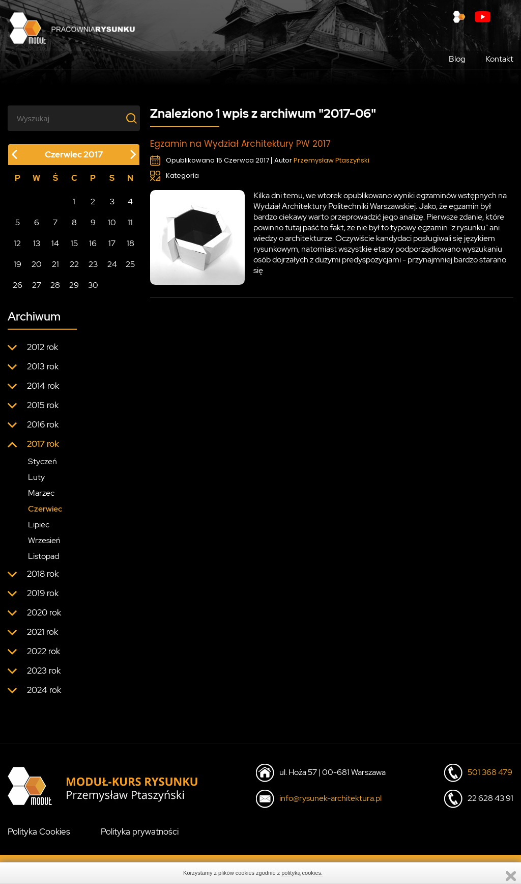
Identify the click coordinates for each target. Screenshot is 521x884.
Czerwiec (45, 508)
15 (74, 243)
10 (112, 222)
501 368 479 (490, 772)
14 (55, 243)
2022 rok (43, 651)
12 (17, 243)
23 (93, 264)
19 (17, 264)
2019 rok (43, 593)
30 (93, 285)
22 (74, 264)
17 (111, 243)
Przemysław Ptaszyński (331, 160)
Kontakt (499, 58)
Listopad (43, 556)
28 (55, 285)
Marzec (41, 493)
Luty (36, 477)
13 (36, 243)
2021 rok (42, 631)
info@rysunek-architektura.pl (330, 798)
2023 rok (44, 670)
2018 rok (43, 573)
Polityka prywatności (140, 831)
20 (37, 264)
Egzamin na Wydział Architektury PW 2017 (240, 144)
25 (130, 264)
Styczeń (42, 461)
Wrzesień (44, 540)
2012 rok (42, 347)
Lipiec (38, 524)
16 (93, 243)
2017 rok (43, 443)
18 (130, 243)
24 (112, 264)
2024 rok (44, 689)
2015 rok (43, 405)
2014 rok (43, 385)
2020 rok (44, 612)
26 (17, 285)
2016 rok (43, 424)
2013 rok (43, 366)
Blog (457, 58)
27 (36, 285)
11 (130, 222)
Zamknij (511, 876)
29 (74, 285)
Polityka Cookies (39, 831)
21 (55, 264)
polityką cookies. (302, 873)
